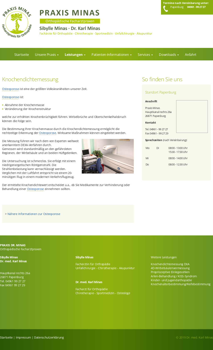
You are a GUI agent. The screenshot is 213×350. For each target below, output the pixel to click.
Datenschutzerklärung (49, 337)
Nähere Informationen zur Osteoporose (33, 214)
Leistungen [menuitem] (74, 54)
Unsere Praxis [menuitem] (46, 54)
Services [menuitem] (144, 54)
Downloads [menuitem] (168, 54)
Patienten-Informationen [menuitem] (111, 54)
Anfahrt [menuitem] (190, 54)
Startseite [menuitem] (21, 54)
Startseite (6, 337)
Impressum (23, 337)
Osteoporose (10, 89)
